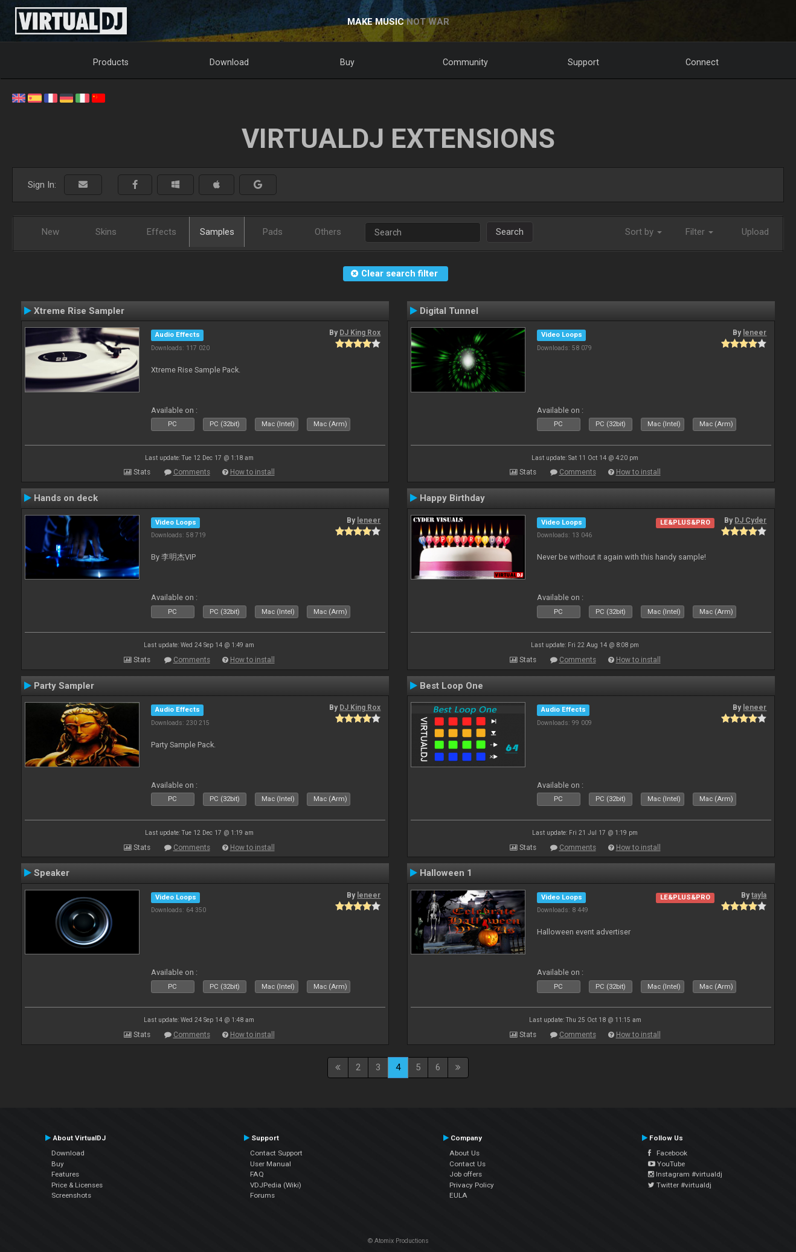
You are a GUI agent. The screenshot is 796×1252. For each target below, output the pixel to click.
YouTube (666, 1164)
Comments (191, 472)
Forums (262, 1195)
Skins (106, 231)
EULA (458, 1195)
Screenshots (71, 1195)
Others (328, 231)
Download (229, 62)
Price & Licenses (77, 1185)
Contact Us (467, 1164)
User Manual (270, 1164)
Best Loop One (451, 685)
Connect (702, 62)
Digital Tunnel (449, 310)
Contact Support (276, 1153)
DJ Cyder (750, 520)
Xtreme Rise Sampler (79, 310)
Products (111, 62)
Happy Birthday (452, 498)
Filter (699, 231)
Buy (347, 62)
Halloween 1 (446, 872)
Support (583, 62)
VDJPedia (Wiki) (275, 1185)
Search (510, 231)
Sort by (643, 231)
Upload (755, 231)
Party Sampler (64, 685)
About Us (464, 1153)
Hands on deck (66, 498)
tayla (758, 895)
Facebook (667, 1153)
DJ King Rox (359, 332)
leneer (754, 332)
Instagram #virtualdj (685, 1174)
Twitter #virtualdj (679, 1185)
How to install (252, 472)
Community (465, 62)
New (50, 231)
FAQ (257, 1174)
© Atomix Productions (398, 1241)
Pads (273, 231)
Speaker (51, 872)
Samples (217, 231)
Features (65, 1174)
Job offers (465, 1174)
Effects (161, 231)
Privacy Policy (471, 1185)
